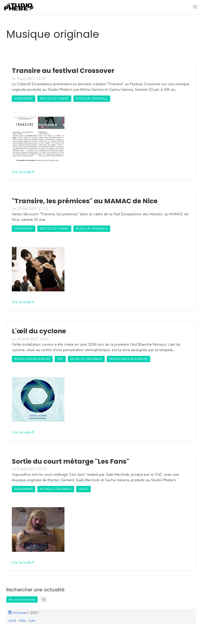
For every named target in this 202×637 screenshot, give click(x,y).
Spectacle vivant (54, 99)
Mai (23, 620)
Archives (18, 612)
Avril (12, 620)
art (60, 359)
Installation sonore (32, 359)
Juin (32, 620)
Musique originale (92, 99)
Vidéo (83, 489)
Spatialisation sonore (128, 359)
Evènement (23, 99)
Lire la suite (23, 171)
